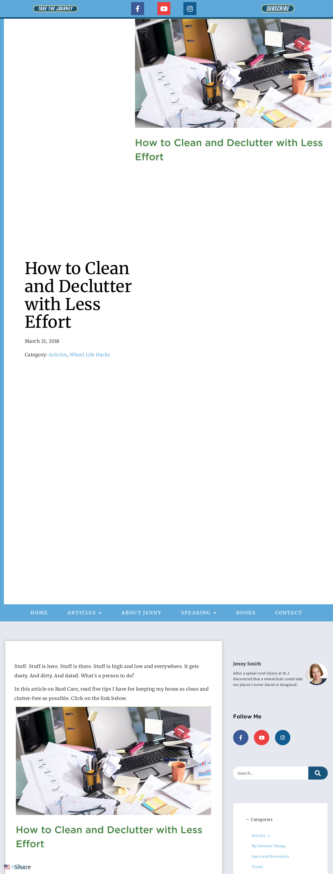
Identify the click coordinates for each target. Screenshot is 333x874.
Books (246, 613)
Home (39, 613)
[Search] (318, 772)
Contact (288, 613)
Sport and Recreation (270, 856)
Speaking (199, 613)
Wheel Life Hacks (90, 355)
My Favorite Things (269, 845)
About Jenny (141, 613)
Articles (58, 355)
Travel (257, 866)
